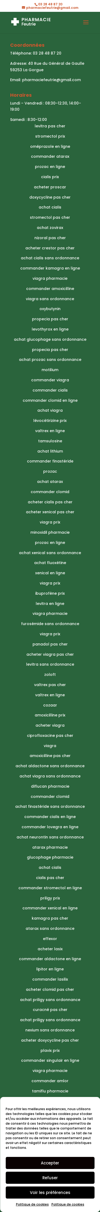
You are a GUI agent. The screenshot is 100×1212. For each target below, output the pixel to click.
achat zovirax (50, 227)
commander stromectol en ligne (50, 888)
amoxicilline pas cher (50, 755)
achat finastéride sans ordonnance (50, 806)
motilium (50, 369)
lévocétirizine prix (50, 420)
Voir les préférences (50, 1192)
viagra (50, 745)
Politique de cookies (32, 1204)
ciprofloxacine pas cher (50, 735)
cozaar (50, 705)
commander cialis (50, 390)
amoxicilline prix (50, 715)
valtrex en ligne (50, 430)
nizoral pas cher (50, 238)
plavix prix (50, 1050)
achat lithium (50, 451)
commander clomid (50, 491)
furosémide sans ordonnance (50, 623)
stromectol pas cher (50, 217)
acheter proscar (50, 187)
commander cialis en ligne (50, 816)
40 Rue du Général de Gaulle (56, 63)
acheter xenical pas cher (50, 512)
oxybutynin (50, 308)
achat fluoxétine (50, 562)
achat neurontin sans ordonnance (50, 837)
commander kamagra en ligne (50, 268)
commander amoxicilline (50, 288)
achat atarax (50, 481)
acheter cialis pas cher (50, 502)
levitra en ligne (50, 603)
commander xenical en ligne (50, 908)
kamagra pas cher (50, 918)
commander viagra (50, 380)
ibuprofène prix (50, 593)
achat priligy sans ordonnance (50, 999)
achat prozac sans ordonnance (50, 359)
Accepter (50, 1163)
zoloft (50, 674)
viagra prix (50, 522)
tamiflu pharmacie (50, 1091)
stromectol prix (50, 136)
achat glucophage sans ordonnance (50, 339)
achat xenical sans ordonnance (50, 552)
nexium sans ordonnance (50, 1030)
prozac (50, 471)
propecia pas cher (50, 319)
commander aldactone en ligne (50, 959)
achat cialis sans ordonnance (50, 258)
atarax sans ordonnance (50, 928)
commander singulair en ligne (50, 1060)
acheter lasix (50, 949)
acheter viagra (50, 725)
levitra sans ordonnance (50, 664)
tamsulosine (50, 441)
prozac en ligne (50, 166)
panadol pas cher (50, 644)
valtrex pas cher (50, 684)
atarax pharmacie (50, 847)
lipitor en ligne (50, 969)
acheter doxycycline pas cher (50, 1040)
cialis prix (50, 177)
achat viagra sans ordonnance (50, 776)
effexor (50, 938)
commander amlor (50, 1081)
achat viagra (50, 410)
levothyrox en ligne (50, 329)
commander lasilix (50, 979)
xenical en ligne (50, 573)
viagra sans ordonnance (50, 299)
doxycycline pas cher (50, 197)
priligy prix (50, 898)
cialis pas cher (50, 877)
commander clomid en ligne (50, 400)
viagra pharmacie (50, 278)
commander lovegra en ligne (50, 827)
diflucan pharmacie (50, 786)
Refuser (50, 1178)
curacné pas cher (50, 1009)
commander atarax (50, 156)
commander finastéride (50, 461)
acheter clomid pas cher (50, 989)
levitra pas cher (50, 126)
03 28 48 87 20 (47, 53)
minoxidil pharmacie (50, 532)
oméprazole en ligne (50, 146)
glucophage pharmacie (50, 857)
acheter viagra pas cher (50, 654)
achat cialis (50, 207)
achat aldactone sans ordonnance (50, 766)
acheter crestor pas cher (50, 248)
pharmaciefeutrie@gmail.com (51, 80)
